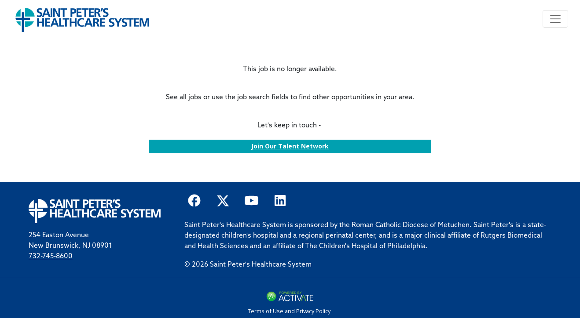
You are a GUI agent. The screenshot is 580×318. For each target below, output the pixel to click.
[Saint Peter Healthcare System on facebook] (194, 199)
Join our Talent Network (290, 146)
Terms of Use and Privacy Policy (289, 311)
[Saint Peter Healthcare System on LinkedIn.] (280, 199)
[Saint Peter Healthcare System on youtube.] (251, 199)
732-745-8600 (51, 256)
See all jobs (184, 97)
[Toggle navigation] (555, 19)
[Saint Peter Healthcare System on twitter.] (223, 199)
